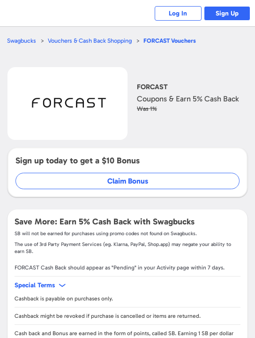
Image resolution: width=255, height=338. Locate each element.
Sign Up (227, 13)
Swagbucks (21, 40)
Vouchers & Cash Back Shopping (90, 40)
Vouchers (169, 40)
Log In (178, 13)
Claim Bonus (127, 181)
